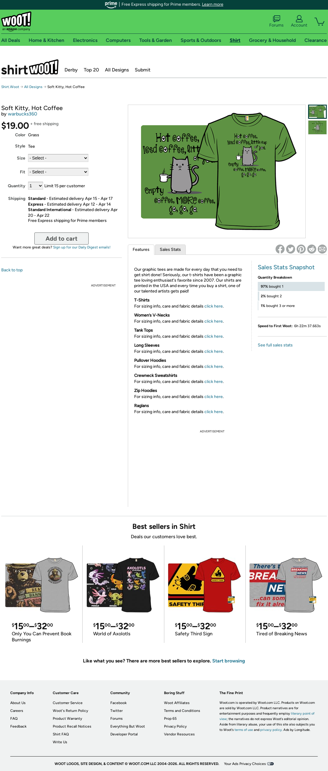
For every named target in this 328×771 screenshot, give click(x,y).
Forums (276, 21)
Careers (16, 711)
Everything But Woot (127, 726)
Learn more (212, 4)
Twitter (116, 711)
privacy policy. (271, 730)
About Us (18, 703)
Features (141, 249)
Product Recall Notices (72, 726)
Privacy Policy (175, 726)
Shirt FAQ (61, 734)
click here (213, 306)
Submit (142, 70)
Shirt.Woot (29, 66)
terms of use (244, 730)
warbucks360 (22, 114)
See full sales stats (275, 345)
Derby (71, 70)
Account (299, 21)
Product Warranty (67, 718)
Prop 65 (170, 718)
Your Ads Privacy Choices (245, 764)
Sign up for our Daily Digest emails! (82, 247)
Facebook (118, 703)
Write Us (60, 742)
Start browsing (228, 661)
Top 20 (91, 70)
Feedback (18, 726)
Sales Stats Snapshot (286, 267)
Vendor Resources (179, 734)
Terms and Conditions (182, 711)
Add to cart (61, 238)
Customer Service (68, 703)
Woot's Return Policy (70, 711)
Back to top (12, 270)
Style (20, 146)
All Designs (117, 70)
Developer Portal (124, 734)
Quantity (16, 185)
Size (21, 158)
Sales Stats (170, 249)
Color (20, 134)
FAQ (13, 718)
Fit (22, 172)
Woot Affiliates (177, 703)
